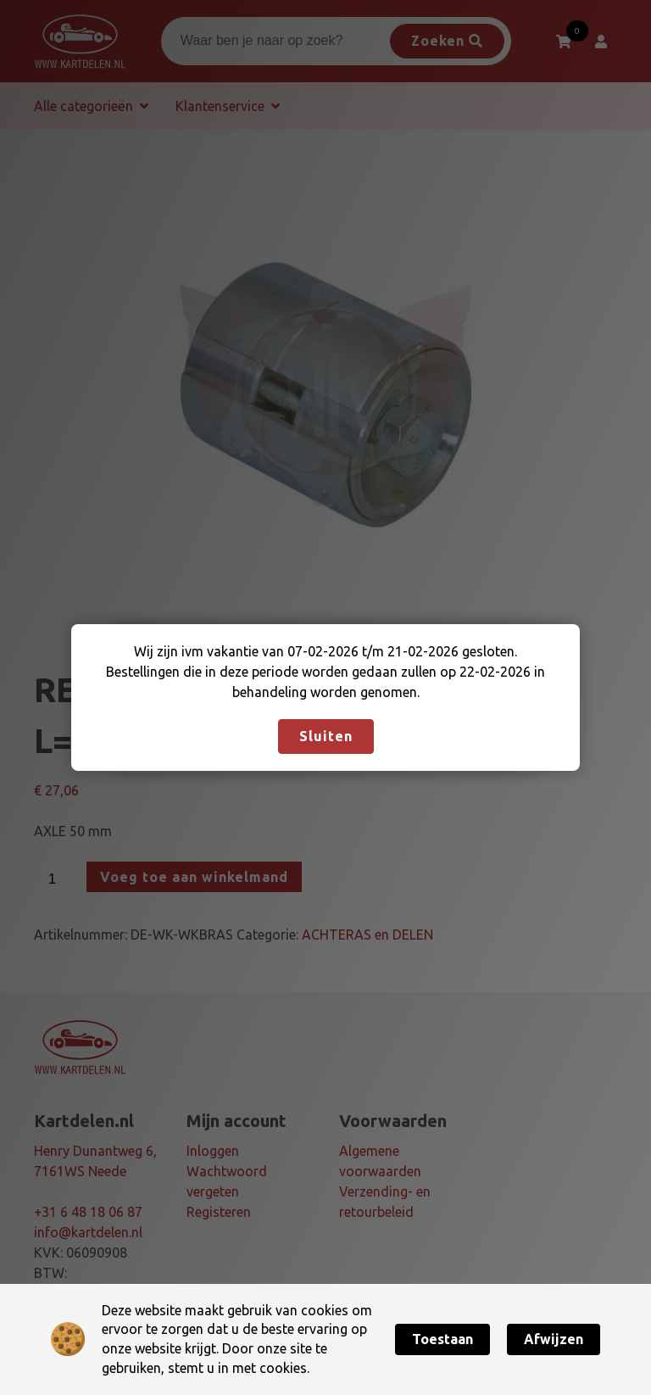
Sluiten (326, 736)
